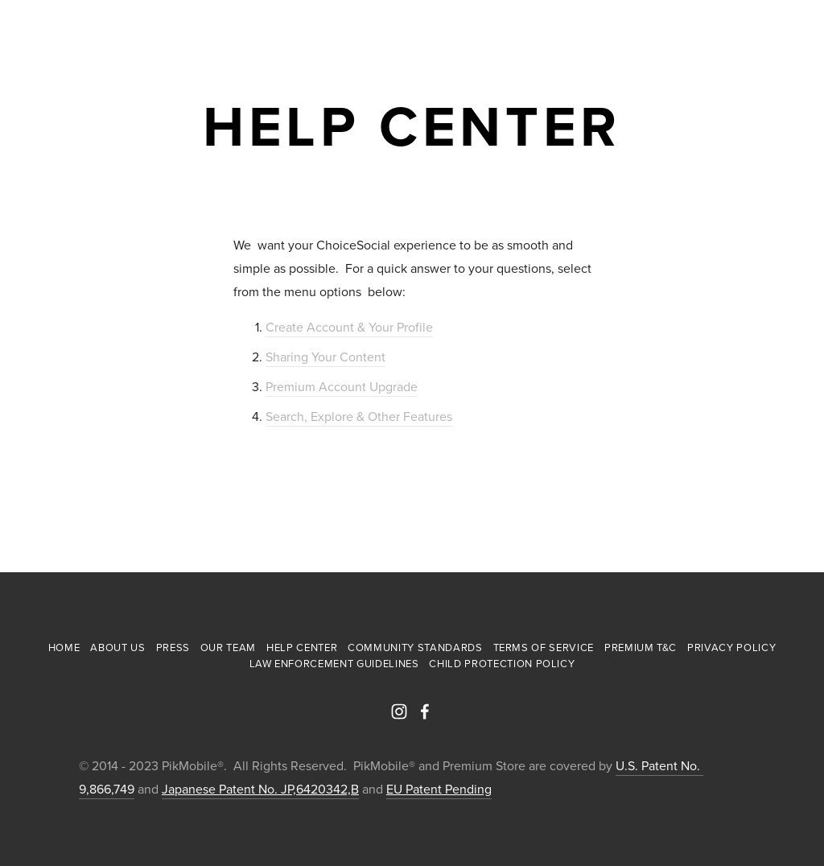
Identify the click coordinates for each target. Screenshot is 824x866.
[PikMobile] (399, 711)
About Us (117, 647)
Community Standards (415, 647)
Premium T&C (640, 647)
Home (64, 647)
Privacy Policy (731, 647)
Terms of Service (543, 647)
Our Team (228, 647)
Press (173, 647)
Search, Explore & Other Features (359, 416)
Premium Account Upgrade (342, 386)
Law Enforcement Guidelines (334, 663)
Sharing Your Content (325, 356)
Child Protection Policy (502, 663)
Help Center (301, 647)
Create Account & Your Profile (349, 327)
